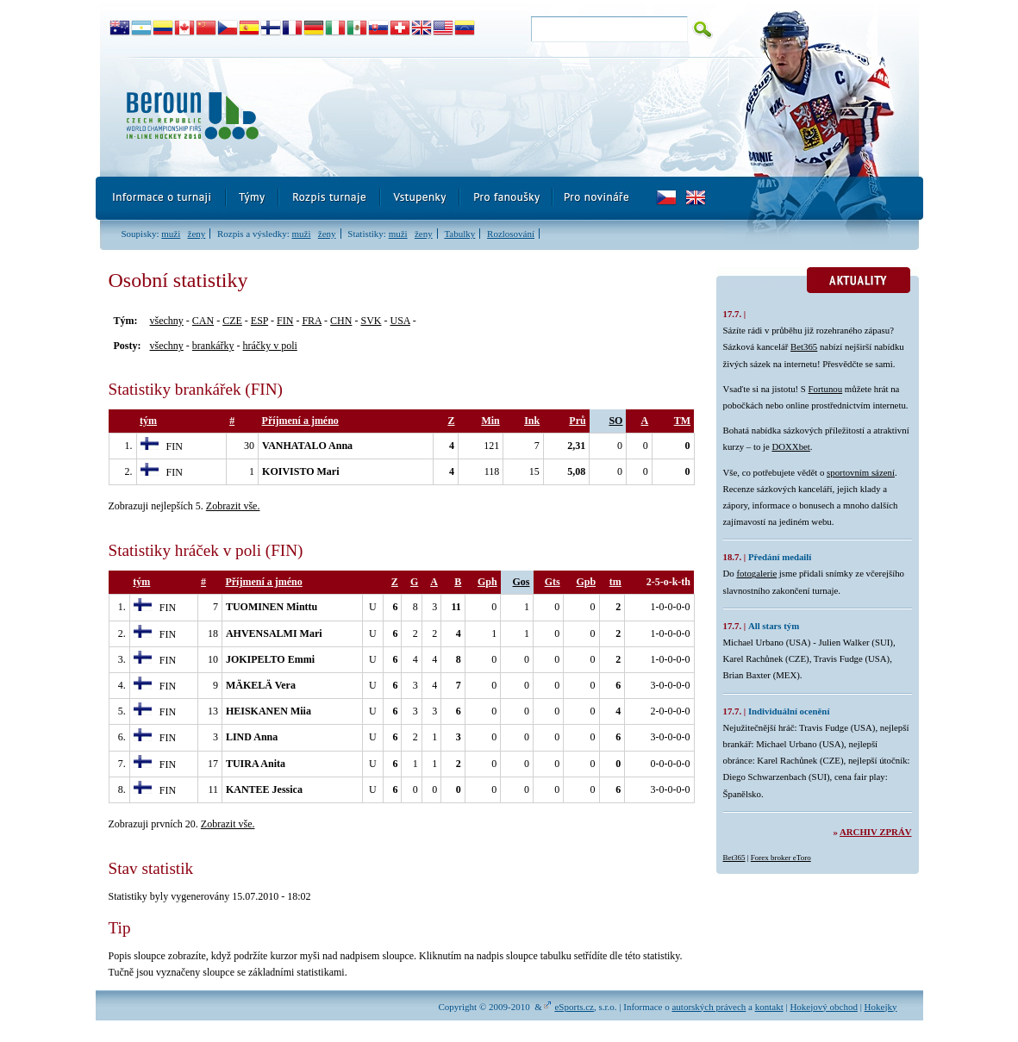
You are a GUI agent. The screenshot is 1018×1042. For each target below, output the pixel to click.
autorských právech (708, 1006)
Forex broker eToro (781, 857)
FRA (312, 321)
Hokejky (881, 1006)
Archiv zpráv (875, 832)
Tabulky (459, 233)
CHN (341, 321)
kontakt (769, 1006)
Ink (532, 421)
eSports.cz (574, 1006)
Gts (552, 582)
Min (490, 421)
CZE (232, 321)
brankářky (213, 346)
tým (148, 421)
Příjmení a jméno (300, 421)
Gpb (586, 582)
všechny (167, 321)
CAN (203, 321)
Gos (521, 582)
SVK (370, 321)
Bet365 (803, 346)
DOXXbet (790, 446)
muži (170, 233)
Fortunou (826, 389)
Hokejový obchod (824, 1006)
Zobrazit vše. (233, 506)
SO (615, 421)
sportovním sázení (861, 472)
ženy (197, 233)
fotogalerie (756, 573)
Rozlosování (510, 233)
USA (399, 321)
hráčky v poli (269, 346)
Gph (487, 582)
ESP (259, 321)
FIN (285, 321)
